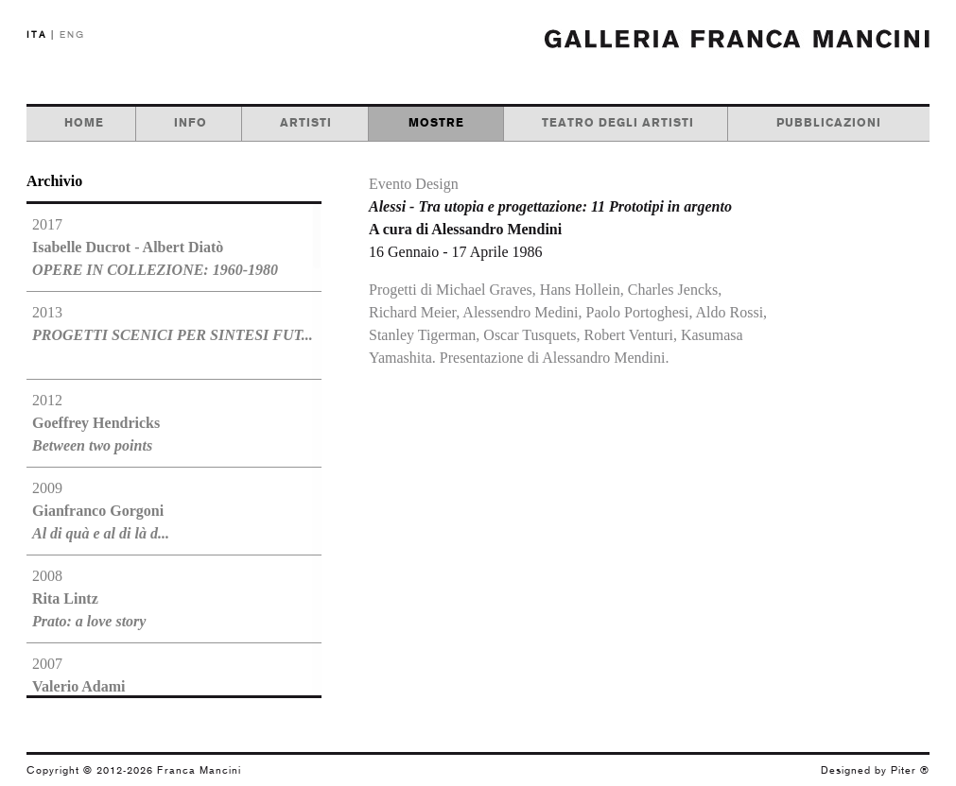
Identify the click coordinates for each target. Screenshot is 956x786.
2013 (172, 323)
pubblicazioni (828, 122)
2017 (155, 247)
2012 (96, 422)
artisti (306, 122)
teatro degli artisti (618, 122)
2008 (89, 598)
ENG (72, 34)
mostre (436, 122)
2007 (86, 686)
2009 (100, 510)
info (190, 122)
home (84, 122)
